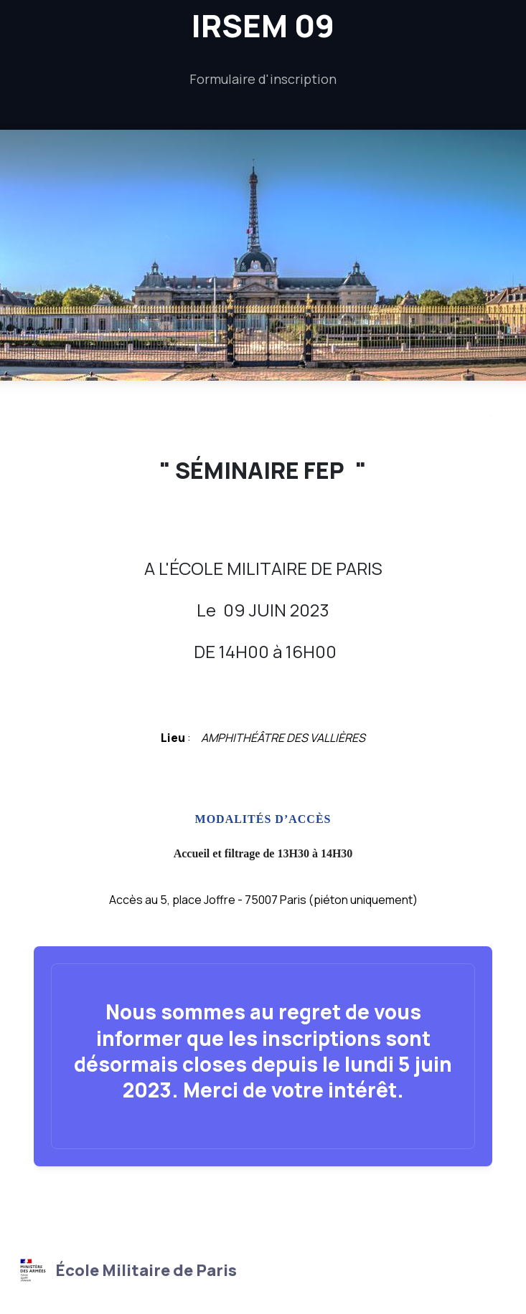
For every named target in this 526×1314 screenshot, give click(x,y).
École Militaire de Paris (127, 1270)
